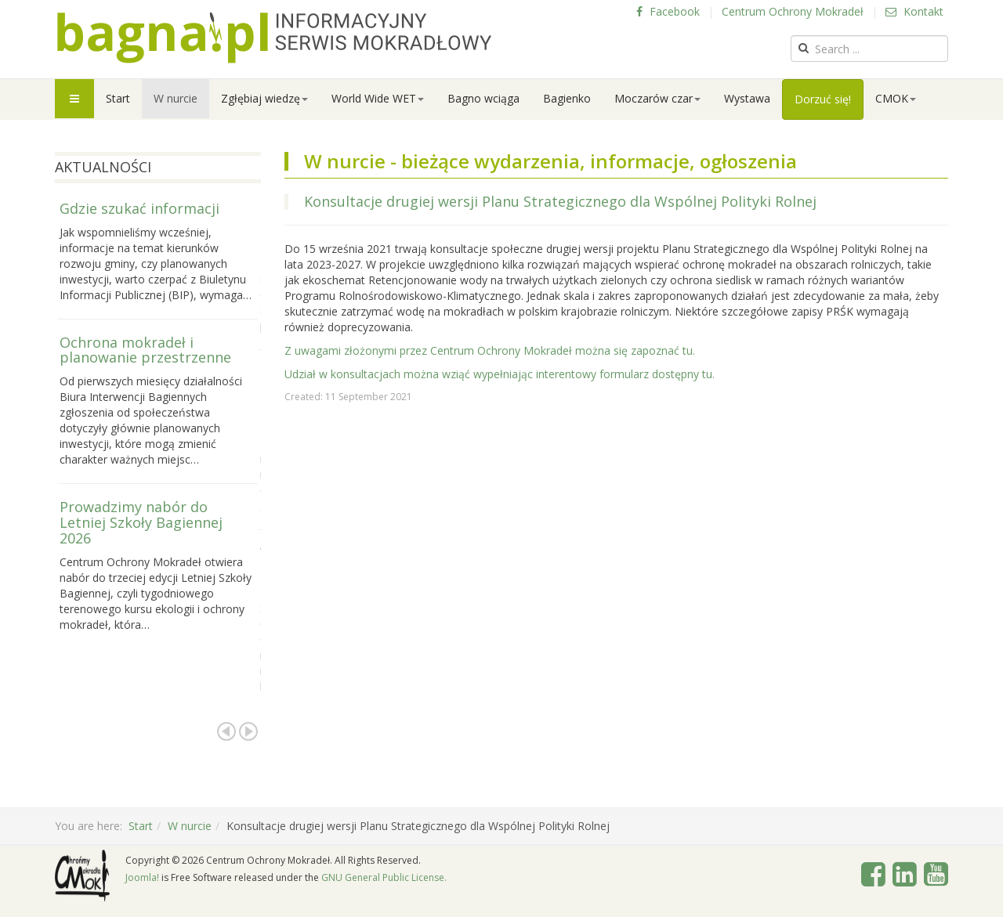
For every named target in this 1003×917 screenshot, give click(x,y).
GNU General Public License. (384, 877)
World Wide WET (377, 98)
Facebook (668, 11)
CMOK (895, 98)
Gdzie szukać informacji (139, 208)
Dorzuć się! (823, 99)
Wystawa (747, 98)
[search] (869, 48)
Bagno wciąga (483, 98)
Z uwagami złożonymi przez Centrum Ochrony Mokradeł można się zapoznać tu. (489, 350)
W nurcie (175, 98)
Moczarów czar (657, 98)
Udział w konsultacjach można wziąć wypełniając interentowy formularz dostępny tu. (499, 373)
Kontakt (914, 11)
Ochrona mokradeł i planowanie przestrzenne (145, 350)
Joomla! (142, 877)
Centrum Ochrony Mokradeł (793, 11)
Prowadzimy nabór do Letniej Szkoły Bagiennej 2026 (141, 522)
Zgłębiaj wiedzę (264, 98)
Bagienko (567, 98)
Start (118, 98)
